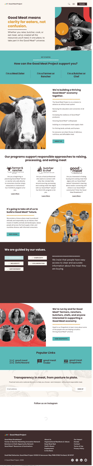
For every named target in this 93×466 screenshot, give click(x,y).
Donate (82, 4)
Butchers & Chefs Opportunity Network (19, 444)
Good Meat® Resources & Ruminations (19, 446)
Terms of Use (78, 446)
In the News (48, 451)
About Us (47, 439)
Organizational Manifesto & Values (56, 442)
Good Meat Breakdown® (13, 439)
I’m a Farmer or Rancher (46, 75)
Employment (49, 448)
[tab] (14, 258)
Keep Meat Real (50, 444)
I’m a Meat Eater (15, 73)
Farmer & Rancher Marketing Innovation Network (22, 442)
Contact (77, 444)
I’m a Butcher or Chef (76, 75)
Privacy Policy (79, 448)
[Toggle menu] (73, 4)
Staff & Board (49, 446)
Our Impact (78, 439)
